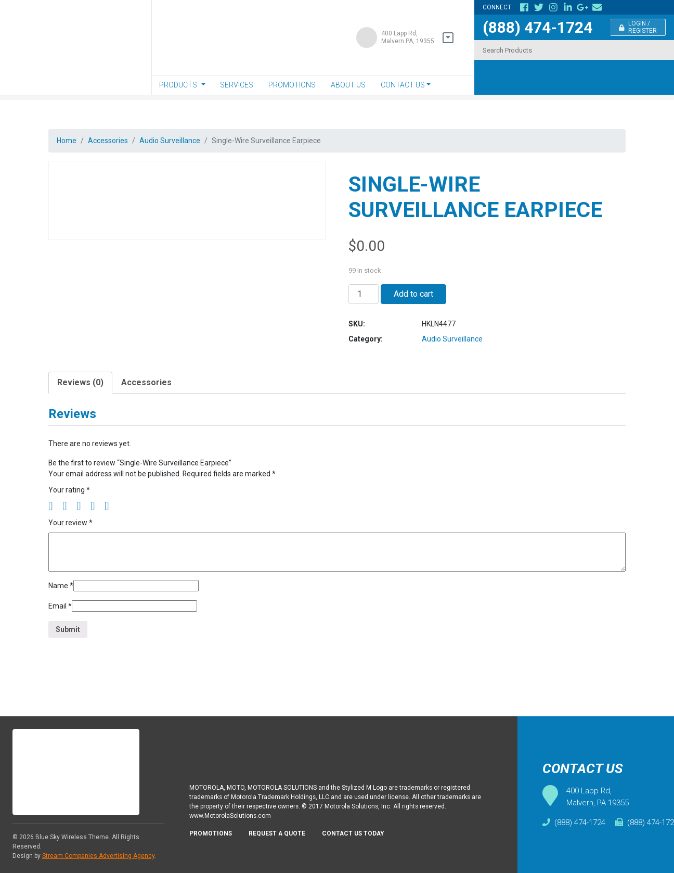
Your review (72, 542)
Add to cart (413, 298)
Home (68, 141)
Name (61, 607)
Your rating (70, 507)
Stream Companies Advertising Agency (98, 855)
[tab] (80, 394)
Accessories (113, 141)
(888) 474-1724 (537, 27)
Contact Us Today (365, 842)
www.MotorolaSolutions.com (234, 823)
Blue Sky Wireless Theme (72, 837)
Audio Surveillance (182, 141)
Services (236, 85)
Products (178, 85)
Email (61, 629)
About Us (348, 85)
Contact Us (403, 85)
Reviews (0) (80, 394)
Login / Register (638, 27)
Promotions (292, 85)
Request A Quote (284, 842)
